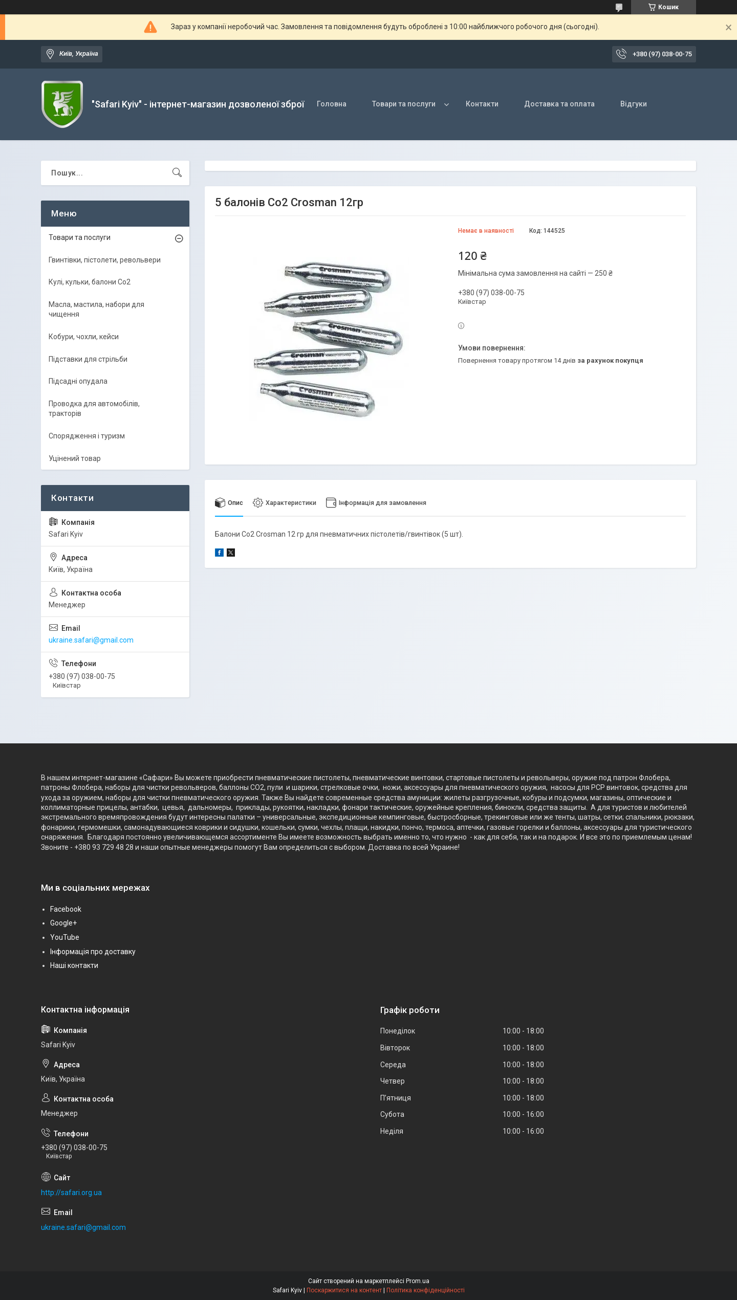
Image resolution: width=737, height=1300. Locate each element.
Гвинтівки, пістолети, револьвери (105, 260)
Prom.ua (417, 1281)
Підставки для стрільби (88, 359)
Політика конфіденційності (425, 1290)
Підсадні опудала (78, 381)
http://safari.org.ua (71, 1192)
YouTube (64, 937)
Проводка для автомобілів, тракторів (94, 409)
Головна (331, 104)
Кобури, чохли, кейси (84, 337)
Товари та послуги (404, 104)
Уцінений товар (75, 458)
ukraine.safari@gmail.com (91, 640)
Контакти (482, 104)
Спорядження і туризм (87, 436)
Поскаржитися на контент (344, 1290)
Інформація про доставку (93, 952)
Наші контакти (74, 965)
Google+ (63, 923)
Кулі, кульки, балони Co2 (90, 282)
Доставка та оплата (559, 104)
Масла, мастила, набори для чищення (96, 309)
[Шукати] (177, 173)
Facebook (65, 909)
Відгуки (633, 104)
